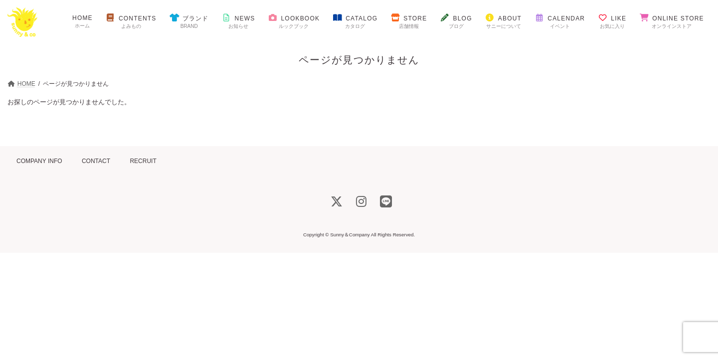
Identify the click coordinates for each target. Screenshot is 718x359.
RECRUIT (143, 161)
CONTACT (96, 161)
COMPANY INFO (39, 161)
